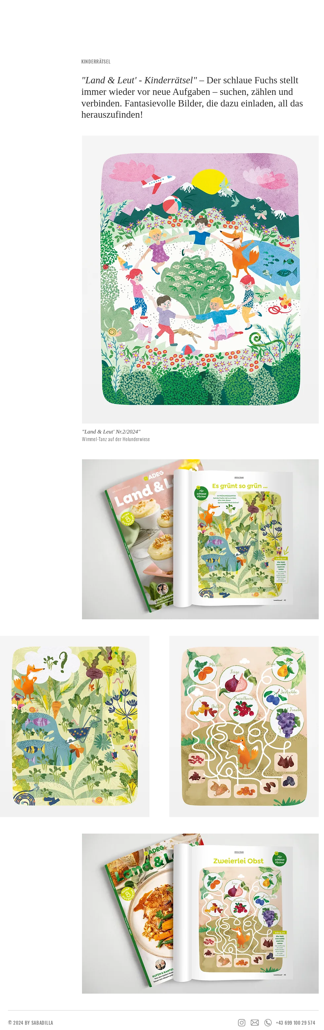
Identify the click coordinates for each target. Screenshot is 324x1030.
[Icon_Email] (255, 1023)
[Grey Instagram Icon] (242, 1023)
